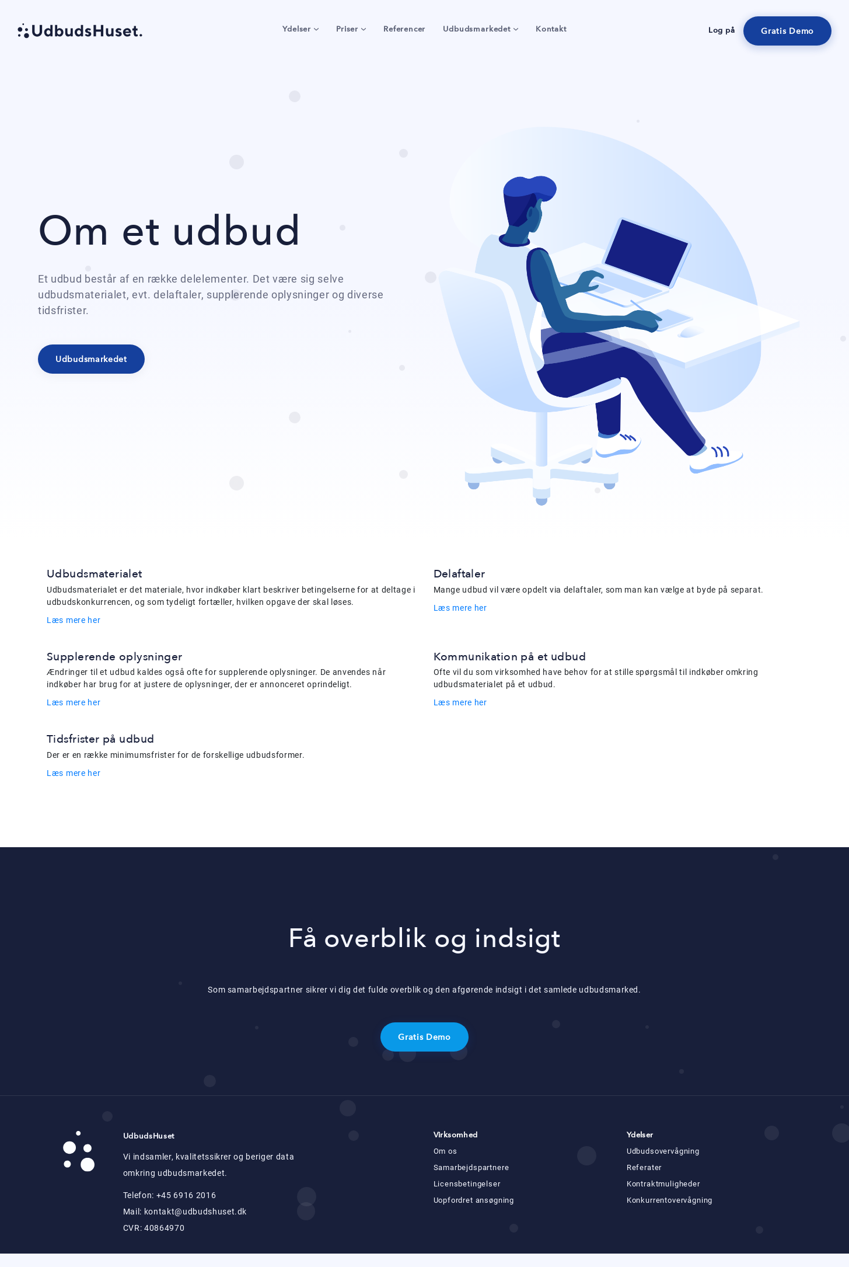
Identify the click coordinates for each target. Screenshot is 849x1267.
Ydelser (300, 29)
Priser (351, 29)
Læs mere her (73, 620)
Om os (445, 1151)
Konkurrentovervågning (669, 1200)
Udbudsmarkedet (480, 29)
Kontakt (551, 29)
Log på (721, 30)
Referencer (404, 29)
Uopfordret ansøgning (474, 1200)
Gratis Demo (787, 31)
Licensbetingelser (467, 1183)
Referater (644, 1167)
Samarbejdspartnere (471, 1167)
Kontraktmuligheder (663, 1183)
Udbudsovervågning (663, 1151)
